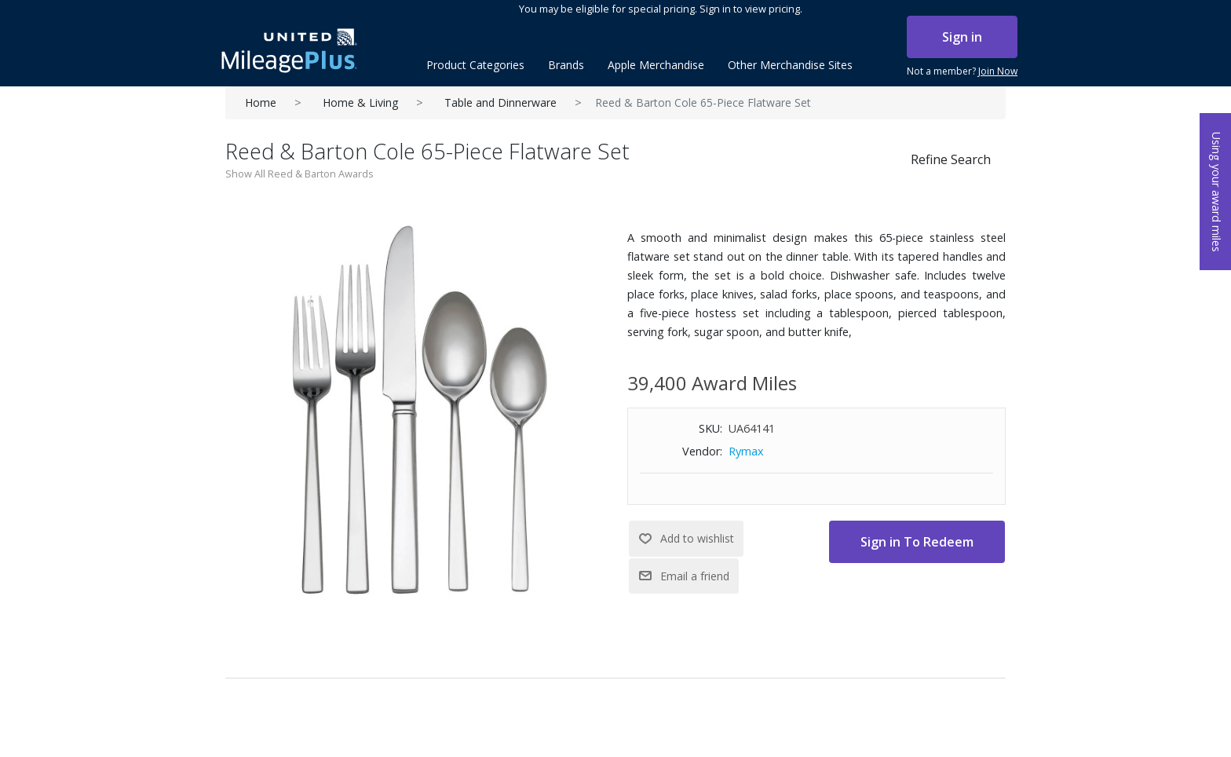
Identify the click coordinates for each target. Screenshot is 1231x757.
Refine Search (951, 159)
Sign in (962, 37)
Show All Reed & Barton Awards (299, 173)
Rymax (746, 451)
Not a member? (962, 71)
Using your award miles (1216, 192)
